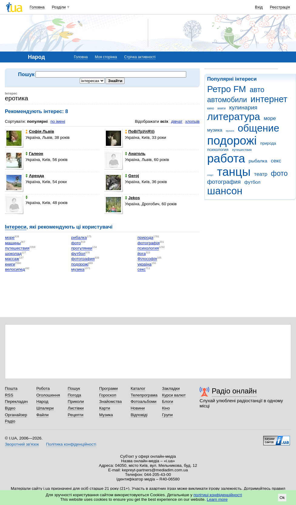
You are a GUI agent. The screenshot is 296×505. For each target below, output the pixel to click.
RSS (9, 395)
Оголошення (48, 395)
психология (217, 149)
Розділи (59, 7)
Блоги (167, 401)
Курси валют (174, 395)
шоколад (13, 253)
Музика (106, 415)
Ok (282, 497)
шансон (224, 190)
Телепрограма (144, 395)
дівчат (177, 121)
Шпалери (45, 408)
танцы (234, 171)
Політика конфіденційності (71, 444)
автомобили (227, 100)
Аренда (34, 175)
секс (276, 161)
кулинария (243, 107)
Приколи (76, 401)
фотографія (148, 243)
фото (279, 173)
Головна (37, 7)
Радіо (10, 421)
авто (257, 90)
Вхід (259, 7)
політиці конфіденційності (217, 495)
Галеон (34, 153)
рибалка (79, 238)
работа (226, 158)
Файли (42, 415)
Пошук (74, 388)
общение (258, 128)
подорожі (232, 140)
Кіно (166, 408)
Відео (10, 408)
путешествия (241, 150)
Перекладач (16, 401)
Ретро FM (226, 89)
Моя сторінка (106, 57)
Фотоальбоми (143, 401)
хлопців (192, 121)
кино (210, 108)
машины (13, 243)
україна (144, 264)
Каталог (138, 388)
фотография (224, 182)
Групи (167, 415)
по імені (57, 121)
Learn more (217, 499)
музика (214, 129)
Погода (74, 395)
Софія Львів (39, 131)
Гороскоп (107, 395)
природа (268, 143)
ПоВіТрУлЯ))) (139, 131)
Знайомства (110, 401)
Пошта (11, 388)
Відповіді (139, 415)
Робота (43, 388)
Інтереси (15, 227)
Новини (138, 408)
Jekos (132, 198)
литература (233, 116)
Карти (104, 408)
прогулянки (81, 248)
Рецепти (75, 415)
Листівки (76, 408)
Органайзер (16, 415)
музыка (230, 130)
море (270, 118)
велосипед (15, 269)
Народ (42, 401)
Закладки (171, 388)
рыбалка (258, 160)
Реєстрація (280, 7)
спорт (210, 175)
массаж (12, 259)
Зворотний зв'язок (22, 444)
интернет (269, 99)
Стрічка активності (139, 57)
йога (141, 253)
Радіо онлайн (234, 391)
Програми (108, 388)
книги (221, 108)
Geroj (132, 175)
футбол (252, 182)
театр (260, 174)
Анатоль (135, 153)
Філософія (147, 259)
